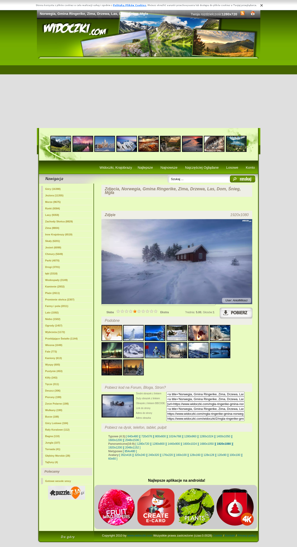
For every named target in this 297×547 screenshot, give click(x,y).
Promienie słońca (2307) (59, 299)
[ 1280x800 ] (158, 443)
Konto (250, 167)
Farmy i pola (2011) (56, 306)
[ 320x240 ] (140, 455)
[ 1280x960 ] (190, 436)
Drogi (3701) (52, 267)
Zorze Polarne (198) (57, 403)
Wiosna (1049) (53, 345)
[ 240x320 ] (154, 455)
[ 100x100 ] (235, 455)
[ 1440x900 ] (173, 443)
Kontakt (230, 535)
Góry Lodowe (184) (56, 423)
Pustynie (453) (54, 371)
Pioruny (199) (53, 397)
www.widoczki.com (139, 535)
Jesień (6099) (53, 247)
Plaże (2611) (52, 293)
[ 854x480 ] (130, 451)
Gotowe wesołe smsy (58, 481)
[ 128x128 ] (209, 455)
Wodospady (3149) (56, 280)
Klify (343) (51, 377)
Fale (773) (51, 351)
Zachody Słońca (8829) (59, 221)
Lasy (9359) (52, 215)
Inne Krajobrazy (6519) (58, 234)
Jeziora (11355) (54, 195)
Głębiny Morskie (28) (57, 455)
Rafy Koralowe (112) (57, 429)
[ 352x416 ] (126, 455)
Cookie (217, 535)
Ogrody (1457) (53, 325)
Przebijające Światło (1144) (61, 338)
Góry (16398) (53, 189)
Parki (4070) (52, 260)
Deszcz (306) (53, 390)
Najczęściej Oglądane (202, 167)
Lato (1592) (52, 312)
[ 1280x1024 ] (206, 436)
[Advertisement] (148, 93)
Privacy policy (247, 535)
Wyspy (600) (52, 364)
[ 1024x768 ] (175, 436)
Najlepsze (145, 167)
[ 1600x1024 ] (189, 443)
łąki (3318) (51, 273)
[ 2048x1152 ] (132, 447)
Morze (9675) (53, 202)
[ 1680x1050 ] (206, 443)
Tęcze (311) (52, 384)
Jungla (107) (52, 442)
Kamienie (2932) (55, 286)
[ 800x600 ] (160, 436)
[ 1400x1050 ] (223, 436)
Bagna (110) (52, 436)
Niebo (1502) (52, 319)
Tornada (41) (52, 449)
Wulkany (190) (53, 410)
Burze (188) (52, 416)
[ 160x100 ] (181, 455)
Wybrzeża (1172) (55, 332)
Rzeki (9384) (52, 208)
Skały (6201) (52, 241)
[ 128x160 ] (195, 455)
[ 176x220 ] (167, 455)
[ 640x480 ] (133, 436)
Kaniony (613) (53, 358)
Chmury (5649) (54, 254)
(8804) (52, 228)
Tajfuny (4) (51, 462)
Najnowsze (169, 167)
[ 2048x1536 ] (132, 440)
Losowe (232, 167)
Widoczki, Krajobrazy (116, 167)
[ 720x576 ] (146, 436)
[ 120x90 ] (222, 455)
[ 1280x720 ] (143, 443)
